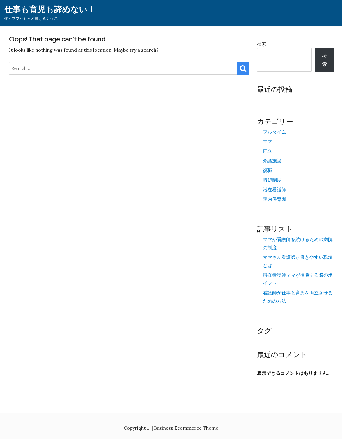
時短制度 (272, 180)
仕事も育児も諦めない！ (49, 9)
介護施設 (272, 161)
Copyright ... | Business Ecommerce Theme (171, 428)
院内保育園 (274, 199)
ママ (267, 141)
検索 (261, 44)
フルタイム (274, 132)
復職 (267, 170)
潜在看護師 (274, 189)
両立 (267, 151)
